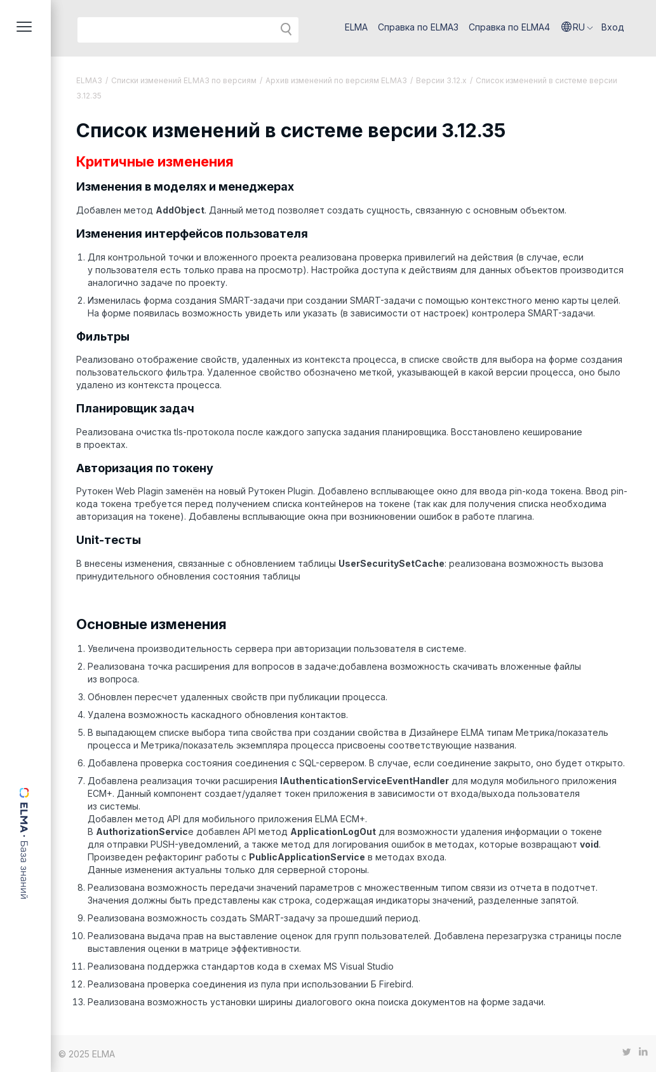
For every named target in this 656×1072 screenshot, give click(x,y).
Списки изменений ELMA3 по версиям (184, 80)
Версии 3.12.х (441, 80)
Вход (612, 27)
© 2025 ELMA (86, 1053)
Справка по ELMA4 (509, 27)
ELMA (356, 27)
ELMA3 (89, 80)
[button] (577, 27)
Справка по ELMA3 (418, 27)
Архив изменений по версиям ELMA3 (336, 80)
